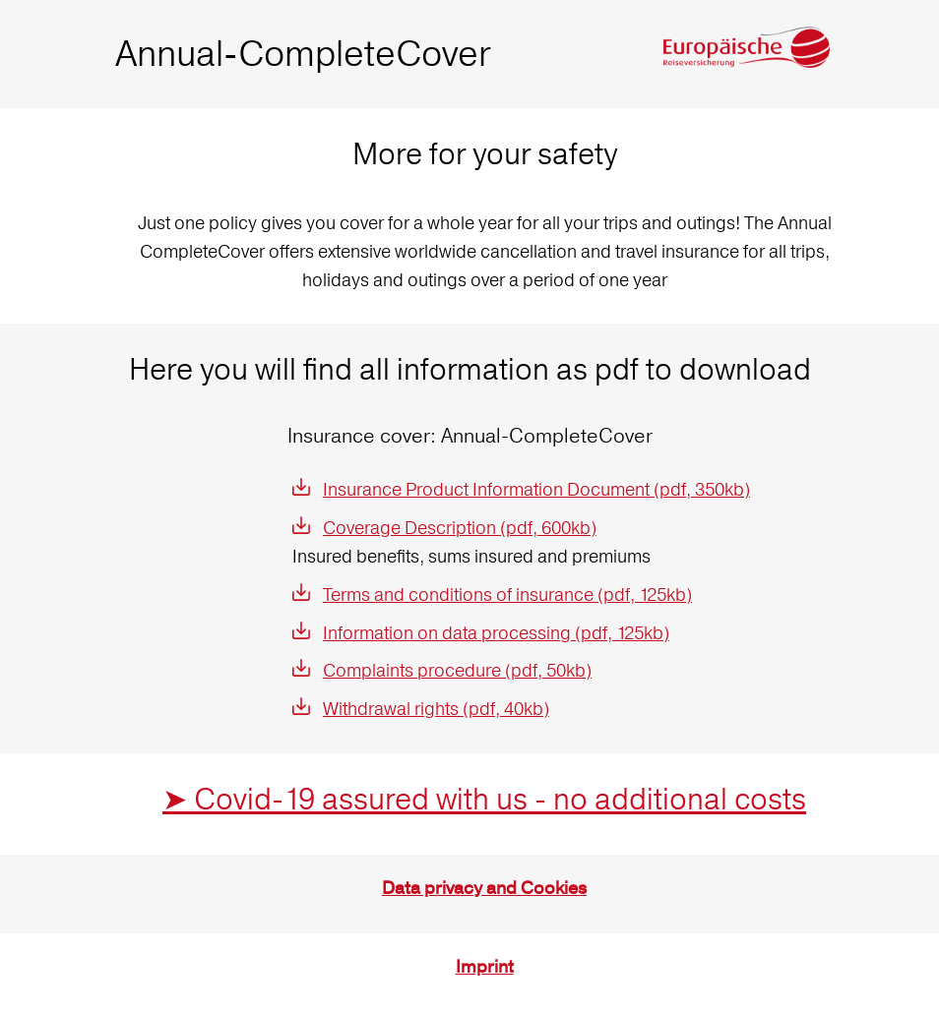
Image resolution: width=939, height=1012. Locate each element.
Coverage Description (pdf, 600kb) (459, 527)
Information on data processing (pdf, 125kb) (496, 633)
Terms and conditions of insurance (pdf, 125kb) (507, 594)
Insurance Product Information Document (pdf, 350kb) (536, 489)
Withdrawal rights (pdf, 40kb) (436, 708)
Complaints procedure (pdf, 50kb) (457, 670)
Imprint (485, 967)
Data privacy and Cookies (484, 888)
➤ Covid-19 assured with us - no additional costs (484, 799)
